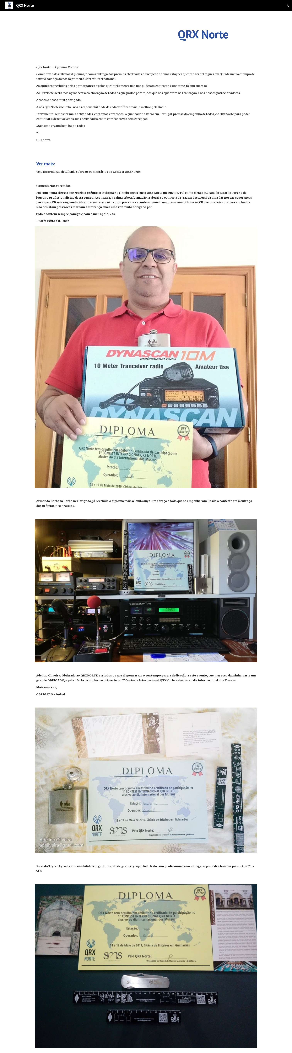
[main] (203, 34)
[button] (287, 5)
